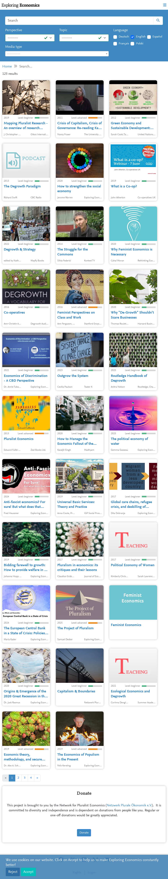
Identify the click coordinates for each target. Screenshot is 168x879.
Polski (139, 43)
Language (120, 30)
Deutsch (124, 36)
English (141, 36)
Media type (13, 47)
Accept (28, 872)
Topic (63, 30)
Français (124, 43)
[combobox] (57, 53)
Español (157, 36)
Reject (12, 872)
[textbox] (57, 54)
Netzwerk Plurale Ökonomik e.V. (129, 805)
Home (7, 66)
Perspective (13, 30)
